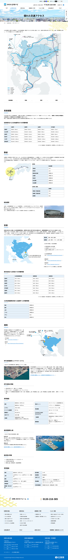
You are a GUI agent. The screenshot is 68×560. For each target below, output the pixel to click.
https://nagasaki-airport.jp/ (53, 264)
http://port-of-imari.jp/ (13, 339)
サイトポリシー (7, 552)
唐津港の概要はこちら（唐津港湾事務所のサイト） (15, 447)
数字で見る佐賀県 (23, 525)
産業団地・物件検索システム (41, 516)
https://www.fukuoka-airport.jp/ (54, 260)
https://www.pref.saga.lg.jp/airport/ (55, 255)
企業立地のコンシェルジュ (56, 516)
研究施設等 (53, 523)
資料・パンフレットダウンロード (26, 520)
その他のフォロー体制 (55, 518)
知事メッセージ (23, 514)
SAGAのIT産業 (23, 523)
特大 (61, 1)
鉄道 (26, 100)
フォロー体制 (41, 8)
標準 (56, 1)
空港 (41, 100)
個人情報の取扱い (16, 552)
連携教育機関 (53, 520)
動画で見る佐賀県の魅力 (24, 518)
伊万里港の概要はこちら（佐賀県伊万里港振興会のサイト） (43, 375)
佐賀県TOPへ (60, 5)
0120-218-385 (49, 499)
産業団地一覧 (38, 514)
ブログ (60, 8)
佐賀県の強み (13, 8)
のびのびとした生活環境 (9, 523)
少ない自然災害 (8, 516)
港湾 (56, 100)
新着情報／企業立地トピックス (56, 530)
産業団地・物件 (32, 8)
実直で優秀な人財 (8, 514)
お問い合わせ (66, 13)
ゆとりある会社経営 (8, 520)
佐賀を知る (22, 8)
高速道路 (10, 100)
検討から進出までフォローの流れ (57, 514)
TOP (7, 8)
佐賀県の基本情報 (23, 516)
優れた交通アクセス (8, 518)
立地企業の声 (51, 8)
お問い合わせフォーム (17, 499)
